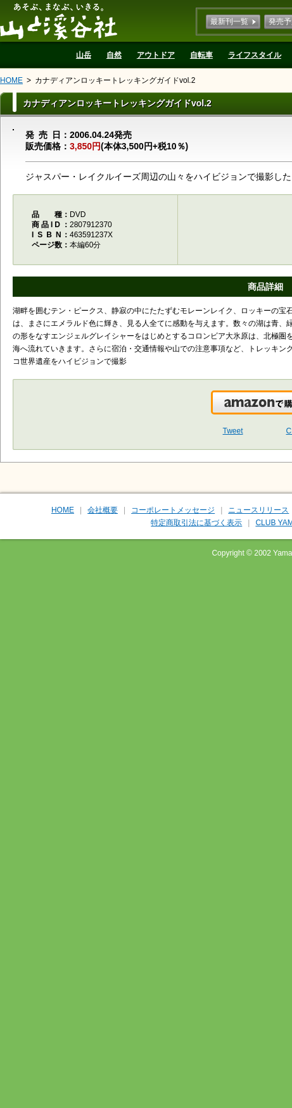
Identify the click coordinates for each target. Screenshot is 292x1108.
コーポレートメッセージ (173, 510)
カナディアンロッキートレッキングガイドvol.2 (115, 80)
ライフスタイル (254, 55)
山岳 (83, 55)
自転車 (201, 55)
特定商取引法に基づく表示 (196, 522)
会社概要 (102, 510)
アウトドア (156, 55)
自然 (114, 55)
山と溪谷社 (58, 21)
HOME (11, 80)
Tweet (233, 430)
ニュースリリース (258, 510)
